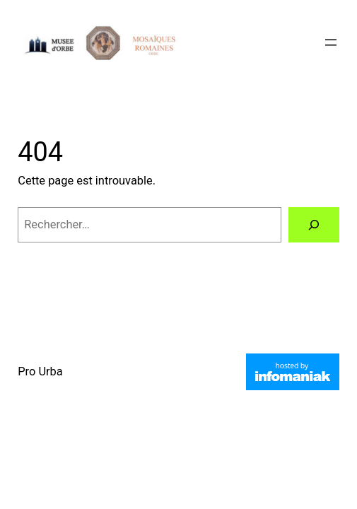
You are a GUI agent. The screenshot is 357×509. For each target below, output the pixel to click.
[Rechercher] (313, 224)
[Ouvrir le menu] (330, 42)
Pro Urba (40, 371)
